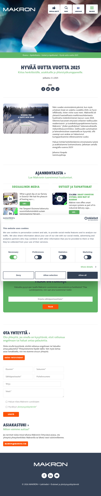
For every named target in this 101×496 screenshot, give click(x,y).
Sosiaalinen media (26, 187)
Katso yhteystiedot (14, 358)
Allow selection (50, 275)
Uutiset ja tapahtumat (75, 187)
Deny (18, 275)
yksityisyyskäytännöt (26, 407)
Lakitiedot (44, 484)
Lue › (25, 204)
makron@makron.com (15, 444)
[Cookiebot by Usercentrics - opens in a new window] (86, 219)
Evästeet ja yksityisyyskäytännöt (65, 484)
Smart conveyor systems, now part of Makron (81, 197)
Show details (87, 267)
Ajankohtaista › (50, 173)
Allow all (83, 275)
